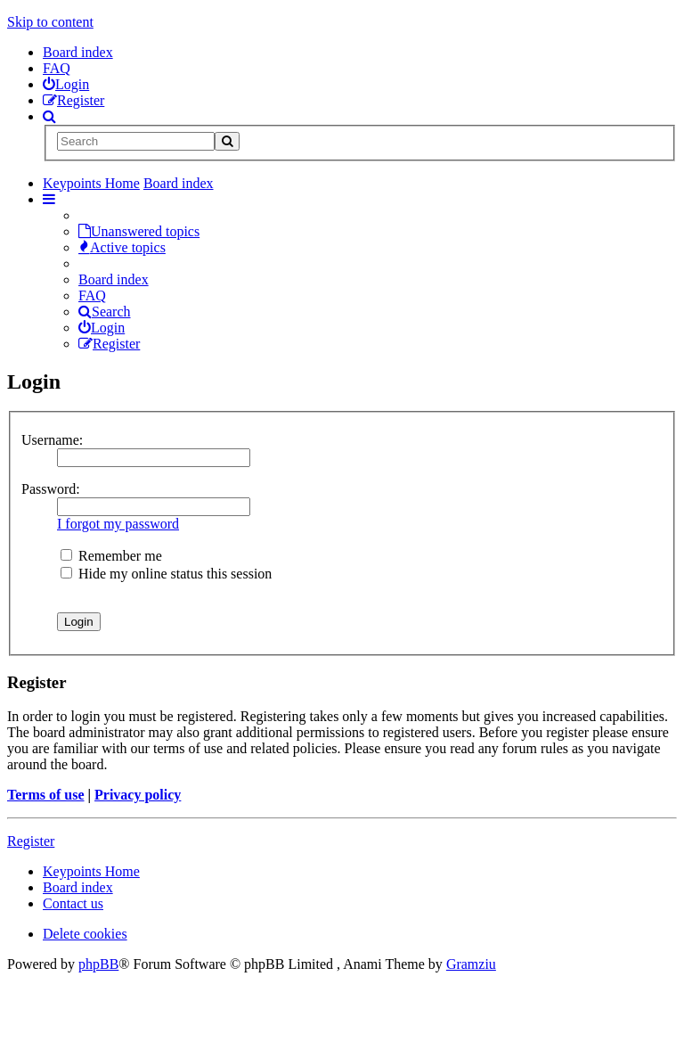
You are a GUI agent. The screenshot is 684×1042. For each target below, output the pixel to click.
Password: (50, 488)
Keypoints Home (91, 871)
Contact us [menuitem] (73, 903)
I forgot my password (118, 523)
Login (101, 327)
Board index (78, 52)
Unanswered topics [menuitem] (139, 231)
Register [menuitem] (109, 343)
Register (30, 841)
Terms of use (46, 794)
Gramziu (471, 964)
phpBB (98, 964)
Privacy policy (137, 794)
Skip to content (50, 21)
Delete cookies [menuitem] (85, 933)
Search (104, 311)
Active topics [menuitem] (122, 247)
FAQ (56, 68)
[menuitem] (66, 84)
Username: (52, 439)
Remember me (111, 555)
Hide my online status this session (166, 573)
